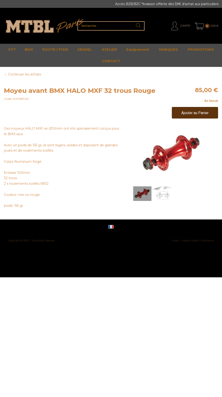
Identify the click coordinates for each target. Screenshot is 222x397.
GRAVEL (84, 49)
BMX (29, 49)
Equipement (137, 49)
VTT (12, 49)
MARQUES (168, 49)
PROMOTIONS (201, 49)
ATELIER (109, 49)
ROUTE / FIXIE (55, 49)
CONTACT (111, 61)
